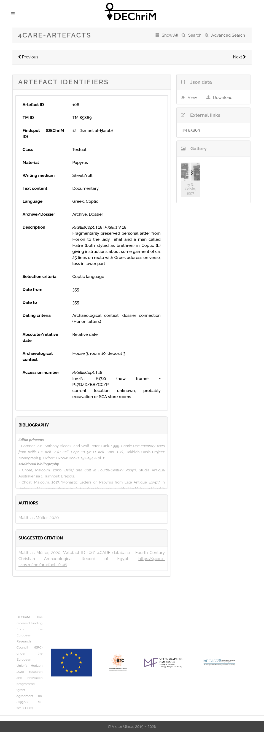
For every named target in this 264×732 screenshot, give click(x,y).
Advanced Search (228, 35)
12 (74, 130)
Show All (170, 35)
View (192, 97)
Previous (28, 57)
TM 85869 (190, 130)
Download (223, 97)
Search (194, 35)
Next (239, 57)
